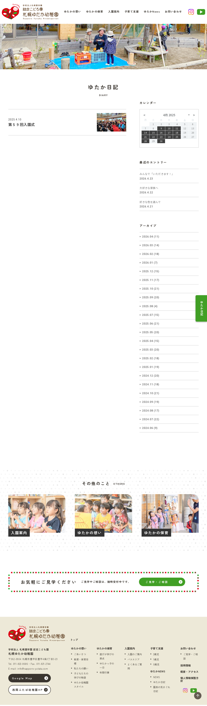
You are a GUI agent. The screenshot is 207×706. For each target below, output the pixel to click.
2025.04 (147, 342)
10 (169, 129)
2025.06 (147, 324)
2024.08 (147, 411)
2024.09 (147, 403)
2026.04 (147, 237)
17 (169, 133)
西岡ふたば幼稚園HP (30, 691)
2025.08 (147, 307)
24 (169, 137)
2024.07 (147, 420)
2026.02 (147, 255)
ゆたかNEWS (157, 672)
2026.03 (147, 246)
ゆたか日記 (202, 308)
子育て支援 (132, 12)
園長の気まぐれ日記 (161, 690)
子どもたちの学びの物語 (81, 676)
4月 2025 (169, 116)
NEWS (156, 678)
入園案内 (115, 12)
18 (177, 133)
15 (153, 133)
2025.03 (147, 350)
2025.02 (147, 359)
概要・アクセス (189, 672)
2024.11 (147, 385)
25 (177, 137)
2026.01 (147, 263)
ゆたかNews (150, 12)
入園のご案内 (135, 655)
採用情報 (185, 666)
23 (161, 137)
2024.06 (147, 429)
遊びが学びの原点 (107, 657)
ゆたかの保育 (98, 12)
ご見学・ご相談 (156, 583)
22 (153, 137)
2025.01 (147, 368)
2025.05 (147, 333)
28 (145, 142)
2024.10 (147, 394)
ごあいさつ (80, 655)
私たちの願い (81, 669)
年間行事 (104, 673)
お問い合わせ (169, 12)
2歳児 (156, 655)
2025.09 (147, 298)
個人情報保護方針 (189, 680)
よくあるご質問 (135, 667)
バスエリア (134, 660)
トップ (74, 640)
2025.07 (147, 316)
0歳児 (156, 665)
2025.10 (147, 289)
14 (145, 133)
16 (161, 133)
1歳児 (156, 660)
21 (145, 137)
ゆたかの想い (77, 12)
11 (177, 129)
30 (161, 142)
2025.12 (147, 272)
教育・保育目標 (81, 662)
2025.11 (147, 281)
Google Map (25, 679)
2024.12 (147, 376)
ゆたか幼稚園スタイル (81, 685)
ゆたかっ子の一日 (107, 666)
